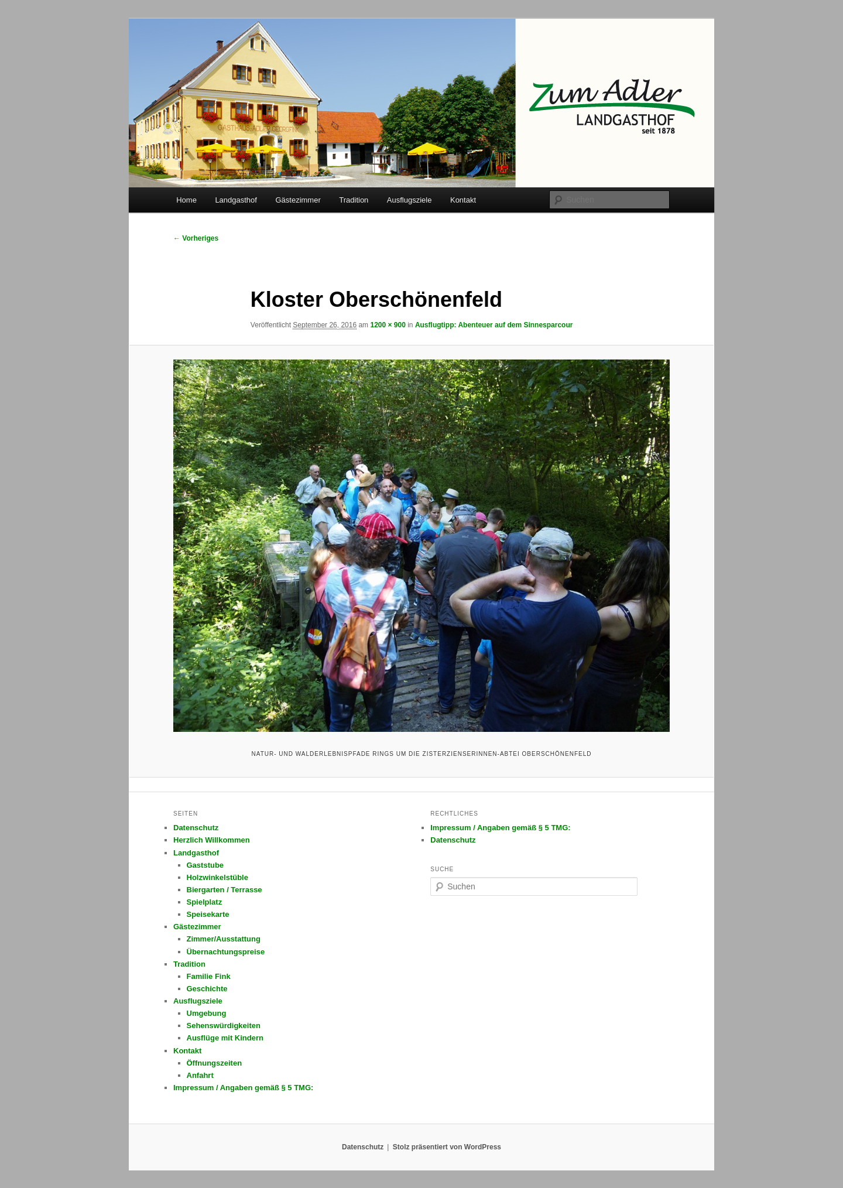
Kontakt (463, 200)
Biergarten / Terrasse (224, 889)
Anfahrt (200, 1075)
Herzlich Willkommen (211, 840)
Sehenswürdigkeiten (224, 1025)
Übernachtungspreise (226, 951)
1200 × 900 (387, 325)
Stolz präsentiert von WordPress (447, 1147)
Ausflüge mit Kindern (225, 1037)
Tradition (353, 200)
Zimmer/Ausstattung (224, 938)
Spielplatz (204, 902)
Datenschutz (195, 827)
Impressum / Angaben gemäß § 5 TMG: (243, 1087)
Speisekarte (208, 914)
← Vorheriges (195, 238)
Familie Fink (209, 976)
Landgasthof (236, 200)
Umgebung (207, 1013)
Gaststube (205, 865)
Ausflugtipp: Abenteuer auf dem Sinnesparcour (494, 325)
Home (186, 200)
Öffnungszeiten (214, 1063)
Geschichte (207, 988)
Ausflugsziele (409, 200)
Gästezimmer (297, 200)
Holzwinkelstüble (217, 877)
